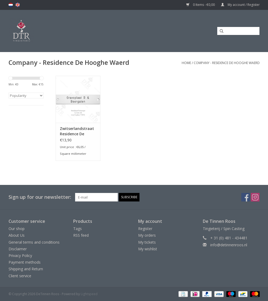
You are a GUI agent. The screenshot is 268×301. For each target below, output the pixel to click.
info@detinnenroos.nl (228, 244)
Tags (77, 228)
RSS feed (81, 235)
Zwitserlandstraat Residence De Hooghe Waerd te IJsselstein (77, 131)
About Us (17, 235)
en (17, 5)
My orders (147, 235)
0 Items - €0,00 (201, 4)
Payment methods (25, 262)
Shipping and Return (26, 268)
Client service (20, 275)
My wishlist (147, 248)
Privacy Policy (20, 255)
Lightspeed (89, 294)
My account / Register (240, 4)
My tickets (147, 242)
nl (11, 5)
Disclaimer (18, 248)
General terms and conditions (34, 242)
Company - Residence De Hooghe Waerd (227, 63)
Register (145, 228)
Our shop (17, 228)
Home (186, 63)
